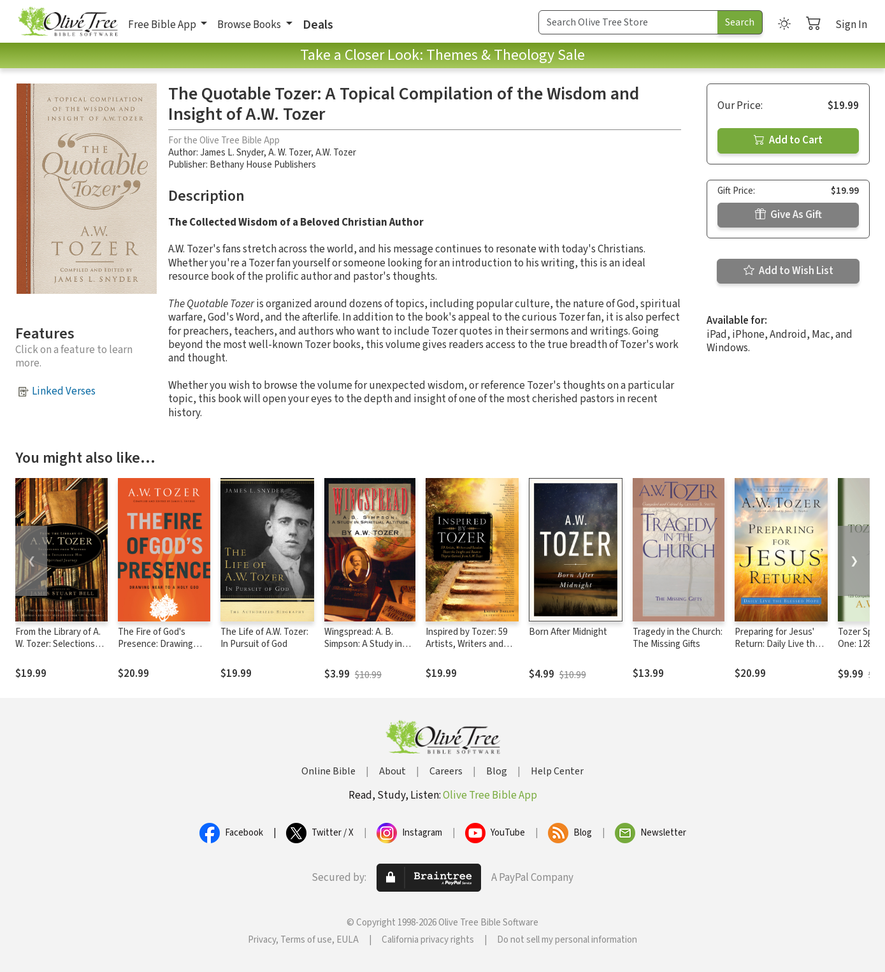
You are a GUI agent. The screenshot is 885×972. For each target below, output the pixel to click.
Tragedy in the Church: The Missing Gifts (678, 638)
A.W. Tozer (335, 152)
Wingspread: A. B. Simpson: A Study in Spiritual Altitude (363, 644)
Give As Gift (788, 214)
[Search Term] (628, 22)
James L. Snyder (232, 152)
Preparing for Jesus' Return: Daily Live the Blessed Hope (777, 644)
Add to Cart (788, 140)
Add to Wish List (788, 271)
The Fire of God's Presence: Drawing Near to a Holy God (155, 644)
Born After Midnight (568, 632)
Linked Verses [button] (64, 391)
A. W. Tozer (289, 152)
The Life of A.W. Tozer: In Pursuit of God (264, 638)
